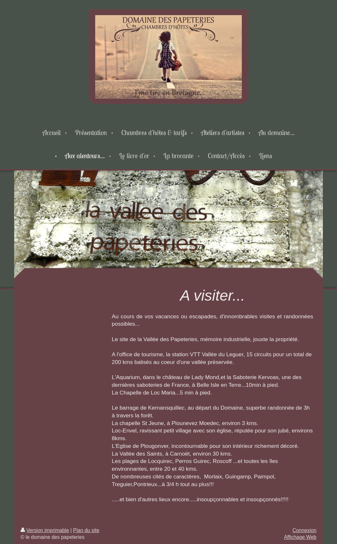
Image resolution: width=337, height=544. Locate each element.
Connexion (304, 530)
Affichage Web (300, 537)
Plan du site (86, 530)
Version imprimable (45, 530)
